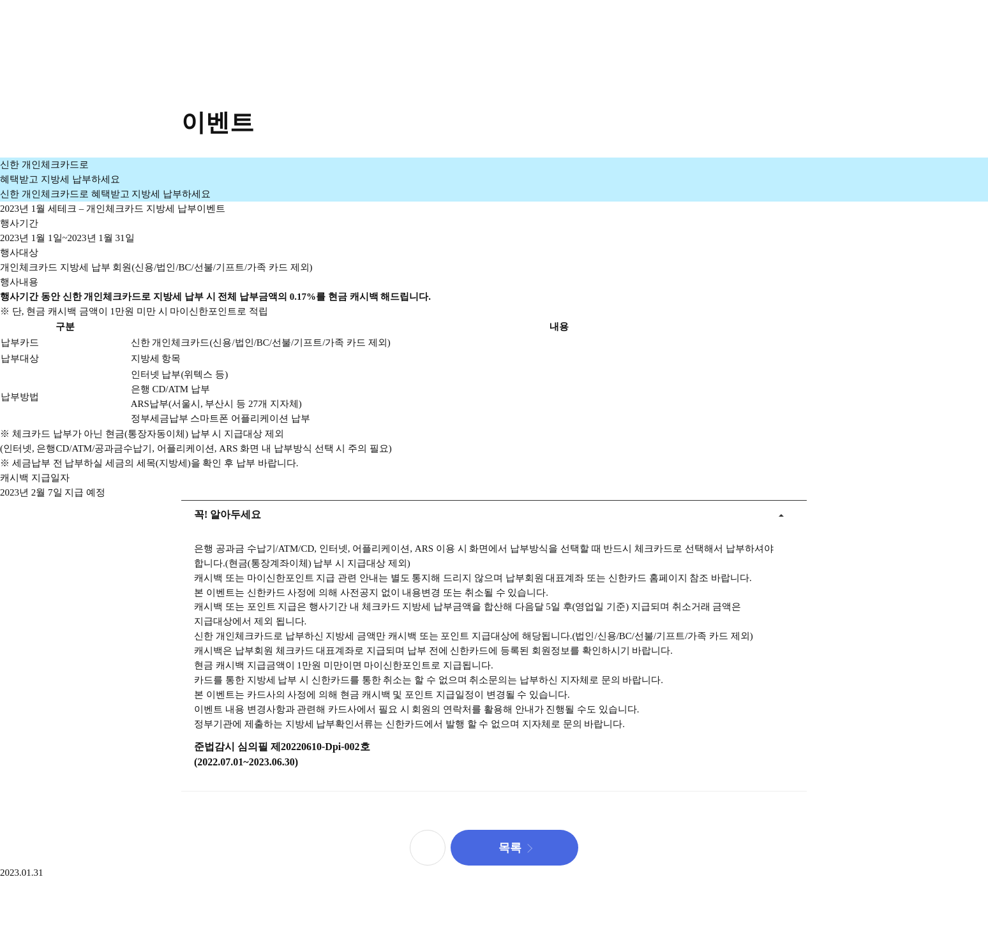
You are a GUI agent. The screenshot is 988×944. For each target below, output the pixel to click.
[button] (514, 848)
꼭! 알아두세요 (221, 510)
